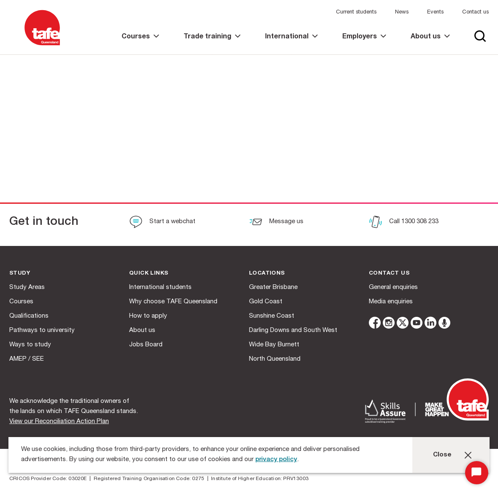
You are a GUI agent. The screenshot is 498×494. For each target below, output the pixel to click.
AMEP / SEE (26, 359)
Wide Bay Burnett (274, 345)
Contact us (475, 12)
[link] (140, 44)
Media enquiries (391, 302)
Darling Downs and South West (293, 330)
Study (19, 273)
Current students (356, 12)
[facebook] (375, 324)
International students (160, 287)
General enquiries (393, 287)
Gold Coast (265, 302)
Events (435, 12)
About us (142, 330)
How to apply (148, 316)
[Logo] (42, 46)
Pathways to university (42, 330)
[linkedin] (430, 324)
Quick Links (148, 273)
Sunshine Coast (271, 316)
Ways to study (30, 345)
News (402, 12)
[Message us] (276, 222)
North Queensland (274, 359)
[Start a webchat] (162, 222)
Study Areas (27, 287)
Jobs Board (145, 345)
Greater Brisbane (273, 287)
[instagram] (389, 324)
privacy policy (276, 459)
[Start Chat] (476, 472)
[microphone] (444, 324)
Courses (21, 302)
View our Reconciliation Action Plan (59, 421)
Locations (267, 273)
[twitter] (403, 324)
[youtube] (416, 324)
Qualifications (29, 316)
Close (442, 455)
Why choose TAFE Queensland (173, 302)
